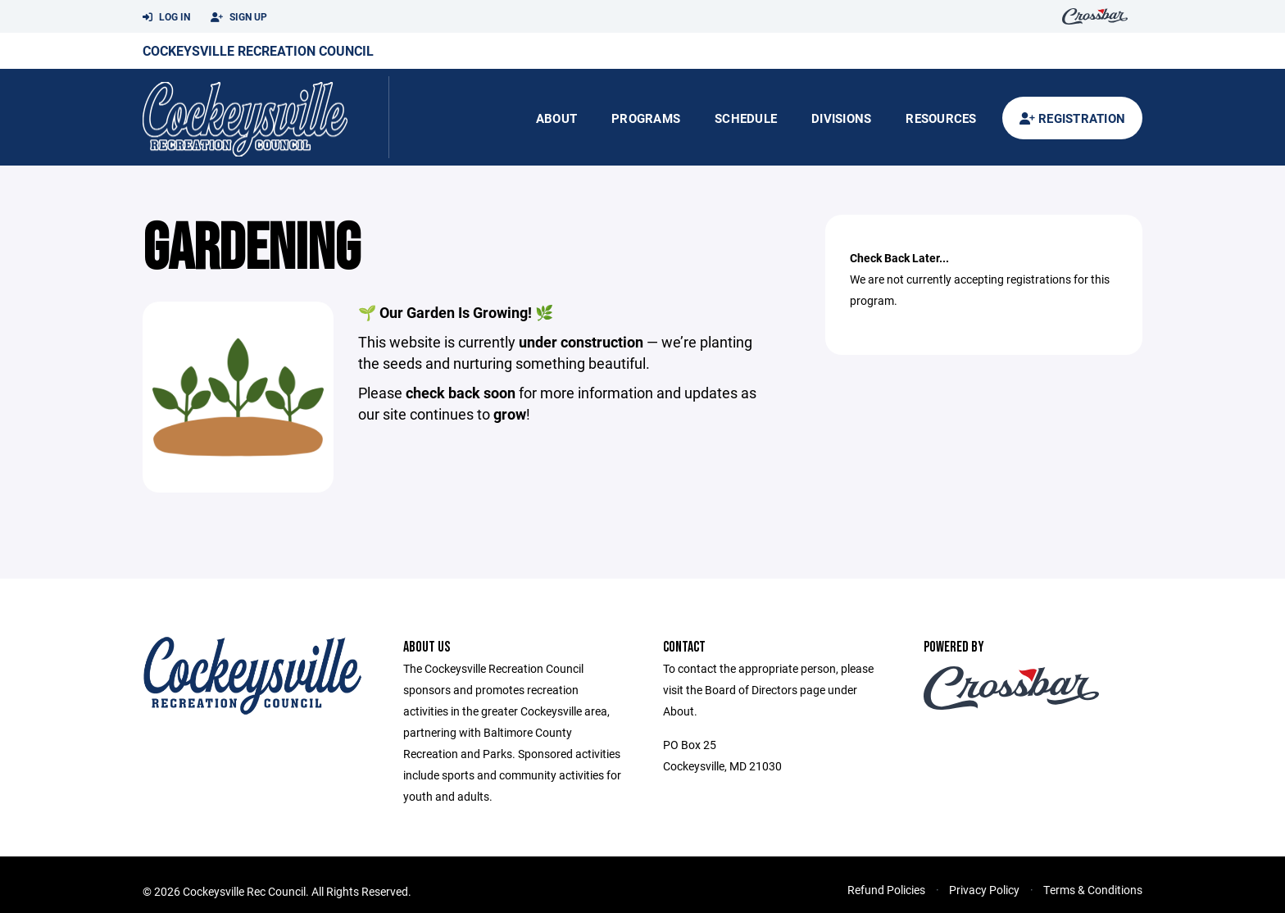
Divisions (841, 118)
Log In (166, 17)
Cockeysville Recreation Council (258, 50)
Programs (645, 118)
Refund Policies (886, 889)
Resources (941, 118)
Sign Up (239, 17)
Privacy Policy (984, 889)
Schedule (746, 118)
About (556, 118)
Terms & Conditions (1092, 889)
